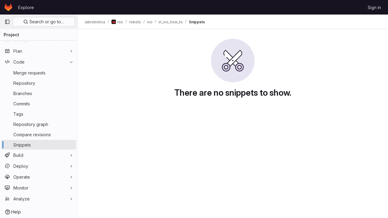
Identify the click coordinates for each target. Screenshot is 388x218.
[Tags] (38, 114)
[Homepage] (8, 7)
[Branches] (38, 93)
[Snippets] (38, 145)
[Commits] (38, 103)
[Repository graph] (38, 124)
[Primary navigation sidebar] (7, 22)
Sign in (374, 7)
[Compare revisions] (38, 134)
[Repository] (38, 83)
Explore (26, 7)
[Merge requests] (38, 73)
